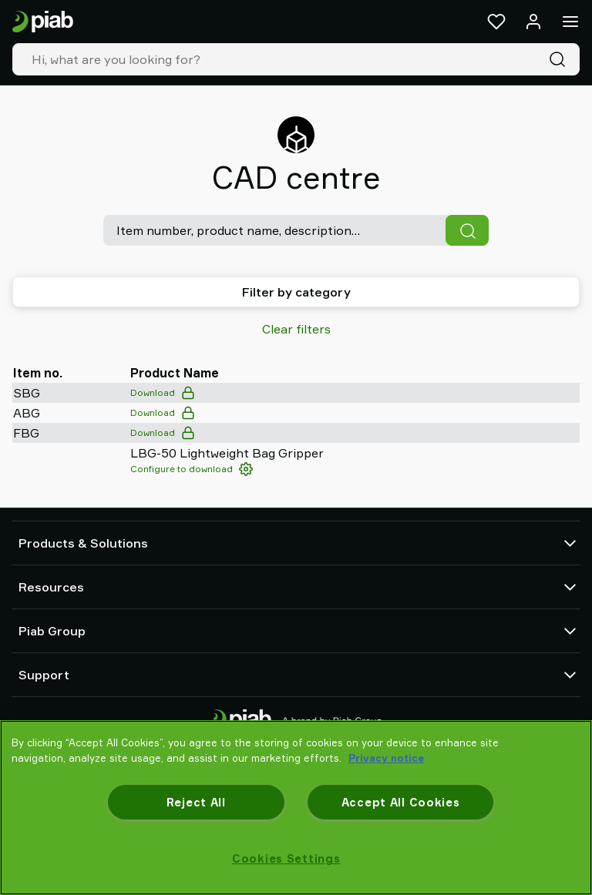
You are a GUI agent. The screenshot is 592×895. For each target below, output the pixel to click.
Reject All (196, 802)
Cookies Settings (286, 858)
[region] (296, 807)
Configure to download (191, 469)
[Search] (560, 59)
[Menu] (570, 21)
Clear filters (296, 329)
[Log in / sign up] (533, 21)
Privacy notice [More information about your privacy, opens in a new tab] (386, 758)
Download (162, 393)
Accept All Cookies (400, 802)
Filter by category (296, 292)
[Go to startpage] (42, 22)
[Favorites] (496, 21)
